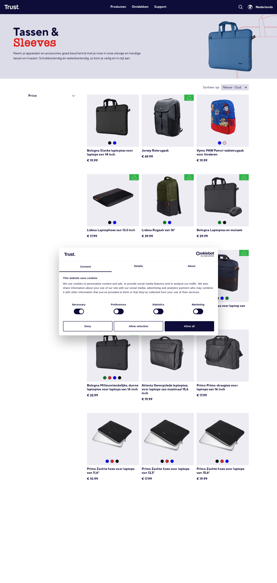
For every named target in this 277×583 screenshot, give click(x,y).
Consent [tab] (85, 266)
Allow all (189, 326)
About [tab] (191, 266)
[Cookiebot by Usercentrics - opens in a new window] (198, 254)
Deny (87, 326)
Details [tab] (138, 266)
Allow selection (138, 326)
